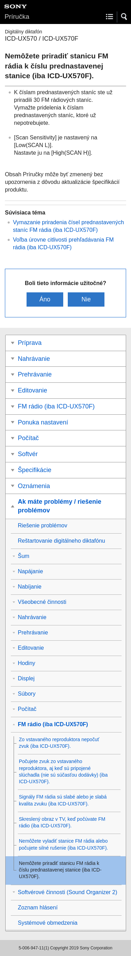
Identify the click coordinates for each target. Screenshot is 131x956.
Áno (44, 299)
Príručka (17, 16)
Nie (85, 299)
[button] (124, 17)
